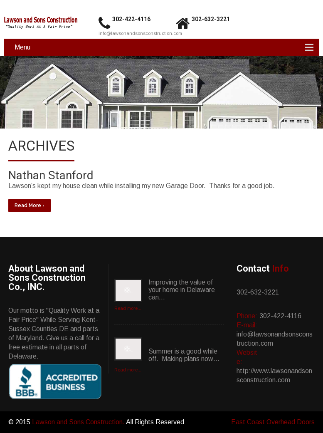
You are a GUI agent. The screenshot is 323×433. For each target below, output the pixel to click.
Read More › (29, 205)
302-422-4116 (131, 19)
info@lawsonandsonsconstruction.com (140, 33)
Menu (22, 47)
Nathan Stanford (51, 175)
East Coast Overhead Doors (273, 422)
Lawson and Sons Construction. (79, 422)
